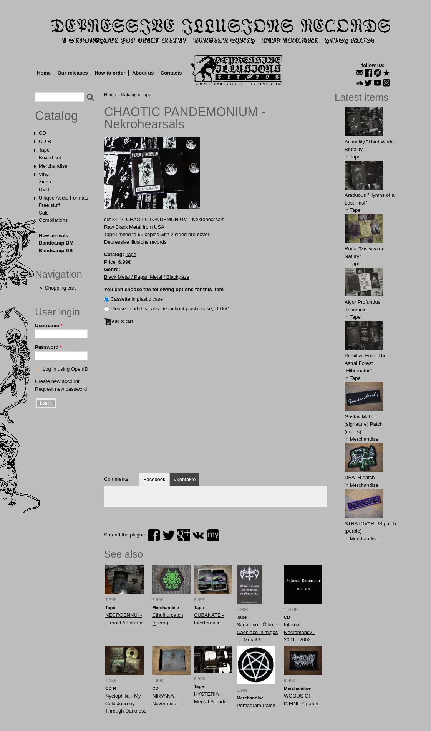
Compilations (53, 220)
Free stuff (49, 205)
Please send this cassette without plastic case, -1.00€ (170, 308)
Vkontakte (185, 479)
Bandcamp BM (56, 243)
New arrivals (53, 235)
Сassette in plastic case (137, 299)
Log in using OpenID (65, 369)
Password (48, 347)
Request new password (61, 389)
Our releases (73, 73)
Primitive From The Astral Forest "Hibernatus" (366, 363)
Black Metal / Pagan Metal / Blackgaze (146, 277)
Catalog (56, 116)
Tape (44, 150)
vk (198, 535)
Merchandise (53, 166)
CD (42, 133)
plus (183, 535)
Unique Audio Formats (63, 198)
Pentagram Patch (256, 705)
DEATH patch (360, 477)
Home (44, 73)
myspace (213, 535)
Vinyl (44, 174)
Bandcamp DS (56, 250)
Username (49, 325)
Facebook (154, 479)
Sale (44, 213)
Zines (45, 182)
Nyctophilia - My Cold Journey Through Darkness (125, 703)
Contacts (171, 73)
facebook (154, 535)
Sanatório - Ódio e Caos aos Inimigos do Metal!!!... (257, 632)
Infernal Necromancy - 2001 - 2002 (299, 632)
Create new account (57, 381)
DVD (44, 189)
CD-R (45, 141)
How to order (109, 73)
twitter (168, 535)
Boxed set (50, 157)
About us (143, 73)
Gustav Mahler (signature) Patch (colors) (364, 424)
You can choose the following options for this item (164, 289)
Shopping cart (60, 288)
